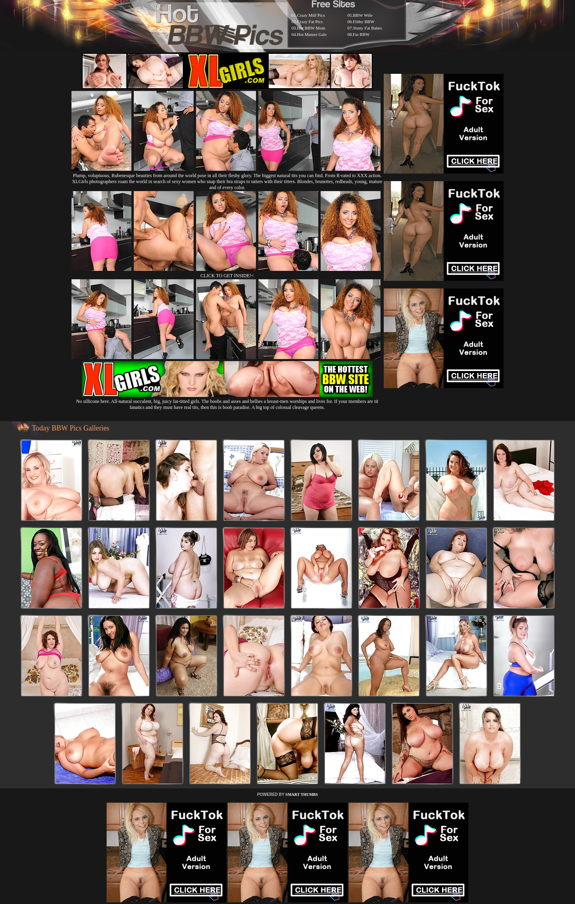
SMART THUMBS (302, 794)
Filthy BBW (364, 21)
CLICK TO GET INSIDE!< (227, 275)
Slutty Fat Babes (367, 28)
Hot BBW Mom (311, 28)
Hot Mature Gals (312, 34)
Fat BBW (361, 34)
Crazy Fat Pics (310, 21)
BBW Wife (363, 15)
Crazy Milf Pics (311, 15)
